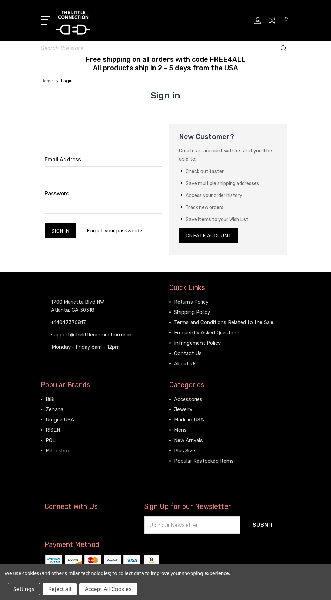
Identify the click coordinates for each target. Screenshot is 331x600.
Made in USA (189, 420)
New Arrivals (188, 440)
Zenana (54, 409)
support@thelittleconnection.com (91, 334)
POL (51, 440)
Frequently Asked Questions (207, 333)
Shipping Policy (192, 312)
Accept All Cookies (108, 589)
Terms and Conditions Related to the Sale (223, 322)
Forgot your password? (115, 230)
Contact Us (188, 353)
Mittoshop (58, 451)
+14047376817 (68, 322)
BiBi (50, 399)
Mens (180, 430)
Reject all (59, 589)
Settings (23, 589)
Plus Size (184, 451)
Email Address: (63, 159)
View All (55, 461)
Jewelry (183, 409)
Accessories (188, 399)
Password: (58, 193)
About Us (185, 363)
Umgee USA (60, 420)
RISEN (53, 430)
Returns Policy (191, 302)
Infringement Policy (197, 343)
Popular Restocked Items (204, 461)
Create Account (209, 235)
